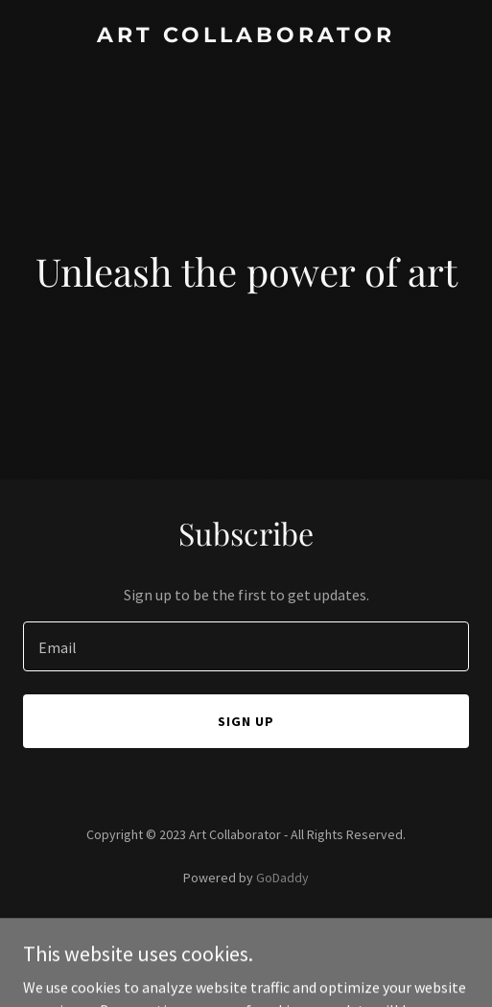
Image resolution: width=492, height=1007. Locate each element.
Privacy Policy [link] (246, 931)
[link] (246, 36)
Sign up (246, 721)
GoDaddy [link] (282, 877)
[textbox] (246, 646)
